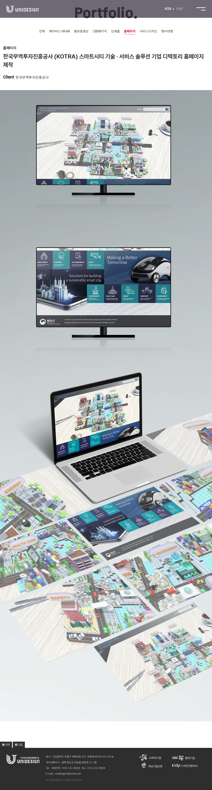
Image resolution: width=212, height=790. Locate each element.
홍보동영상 (81, 31)
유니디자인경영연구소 (23, 9)
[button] (6, 745)
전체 (42, 31)
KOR (168, 9)
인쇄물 (116, 31)
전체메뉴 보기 (200, 9)
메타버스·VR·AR (59, 31)
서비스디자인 (149, 31)
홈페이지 (130, 31)
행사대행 (167, 31)
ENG (179, 9)
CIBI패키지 (100, 31)
